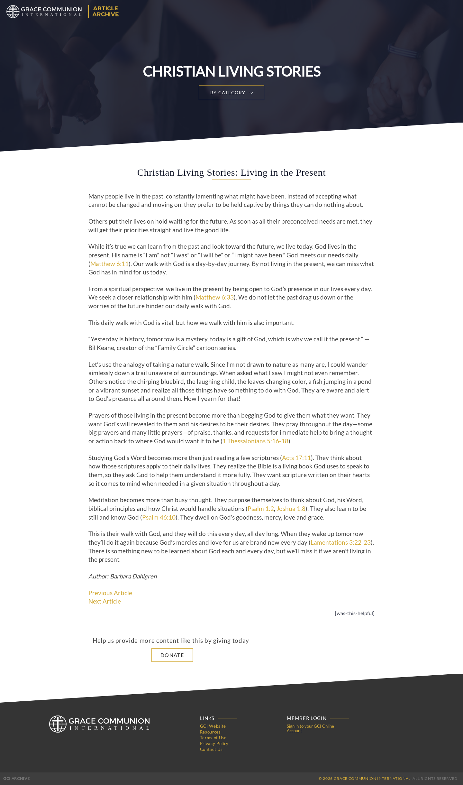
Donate (172, 655)
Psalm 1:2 (261, 508)
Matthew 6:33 (214, 297)
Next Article (104, 601)
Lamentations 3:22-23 (341, 542)
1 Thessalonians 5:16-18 (255, 441)
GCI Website (213, 726)
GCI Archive (16, 778)
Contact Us (211, 749)
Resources (210, 731)
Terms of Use (213, 737)
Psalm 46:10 (159, 517)
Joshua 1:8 (291, 508)
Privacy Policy (214, 743)
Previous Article (110, 592)
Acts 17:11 (296, 457)
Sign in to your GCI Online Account (310, 728)
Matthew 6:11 (109, 263)
